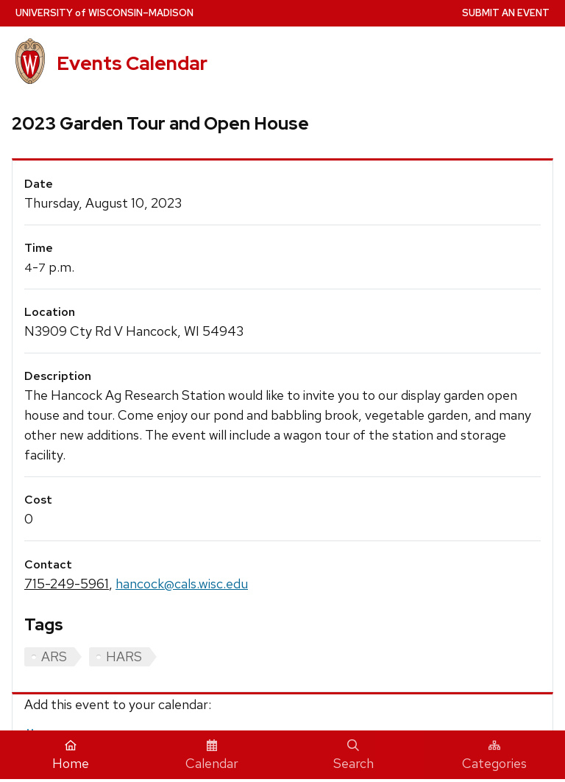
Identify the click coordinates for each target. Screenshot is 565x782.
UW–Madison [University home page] (104, 13)
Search (353, 755)
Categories (494, 755)
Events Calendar (132, 63)
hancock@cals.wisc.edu (182, 583)
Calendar (211, 755)
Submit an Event (506, 13)
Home (70, 755)
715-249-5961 (66, 583)
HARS (124, 656)
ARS (54, 656)
